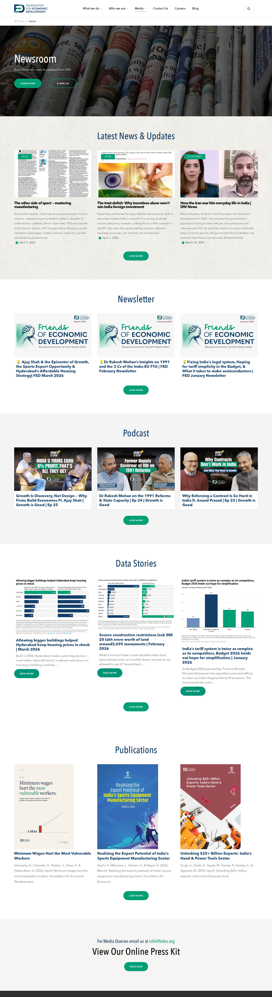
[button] (136, 256)
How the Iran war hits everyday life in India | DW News (215, 204)
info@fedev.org (162, 941)
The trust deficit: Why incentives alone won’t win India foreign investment (133, 204)
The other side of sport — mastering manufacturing (42, 204)
